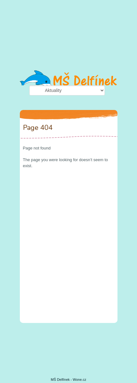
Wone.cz (79, 379)
